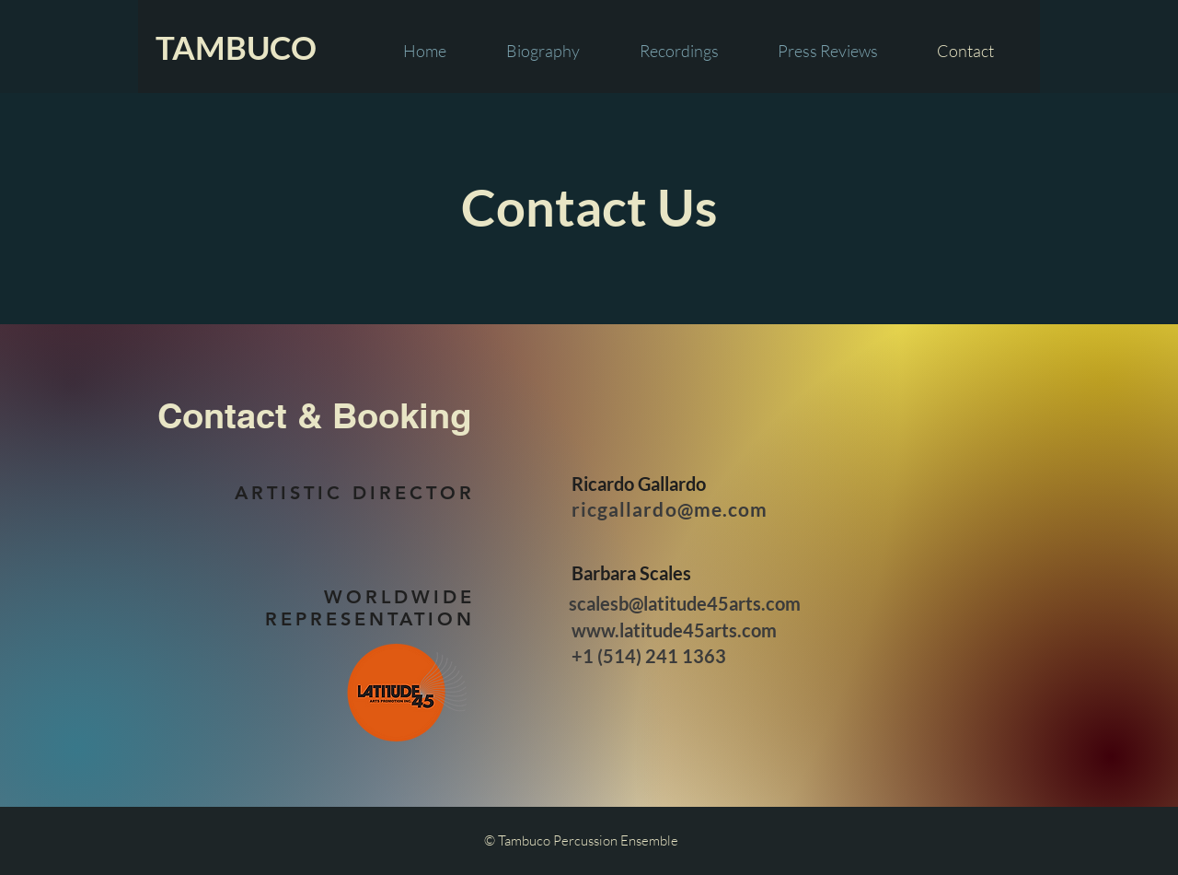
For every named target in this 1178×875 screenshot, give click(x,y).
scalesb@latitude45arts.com (685, 603)
